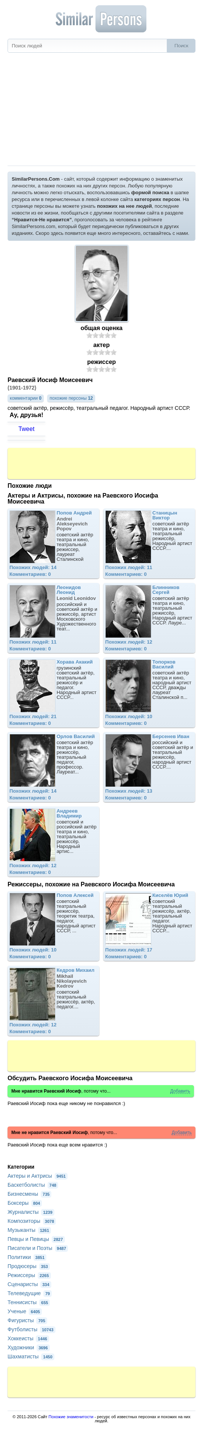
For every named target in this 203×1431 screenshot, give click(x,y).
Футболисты (31, 1329)
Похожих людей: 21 (33, 716)
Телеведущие (30, 1293)
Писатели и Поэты (38, 1248)
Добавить (180, 1091)
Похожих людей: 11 (128, 567)
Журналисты (31, 1212)
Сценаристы (29, 1284)
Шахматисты (31, 1356)
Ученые (25, 1311)
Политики (27, 1257)
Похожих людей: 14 (33, 567)
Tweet (26, 429)
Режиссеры (29, 1275)
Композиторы (32, 1221)
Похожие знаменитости (71, 1416)
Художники (29, 1347)
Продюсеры (29, 1266)
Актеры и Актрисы (38, 1176)
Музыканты (29, 1230)
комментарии (26, 398)
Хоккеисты (28, 1338)
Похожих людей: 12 (128, 641)
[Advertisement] (101, 109)
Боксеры (25, 1203)
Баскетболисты (33, 1185)
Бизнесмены (29, 1194)
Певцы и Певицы (36, 1239)
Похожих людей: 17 (128, 949)
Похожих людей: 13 (128, 791)
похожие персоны (71, 398)
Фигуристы (27, 1320)
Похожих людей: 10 (128, 716)
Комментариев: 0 (30, 574)
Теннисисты (29, 1302)
